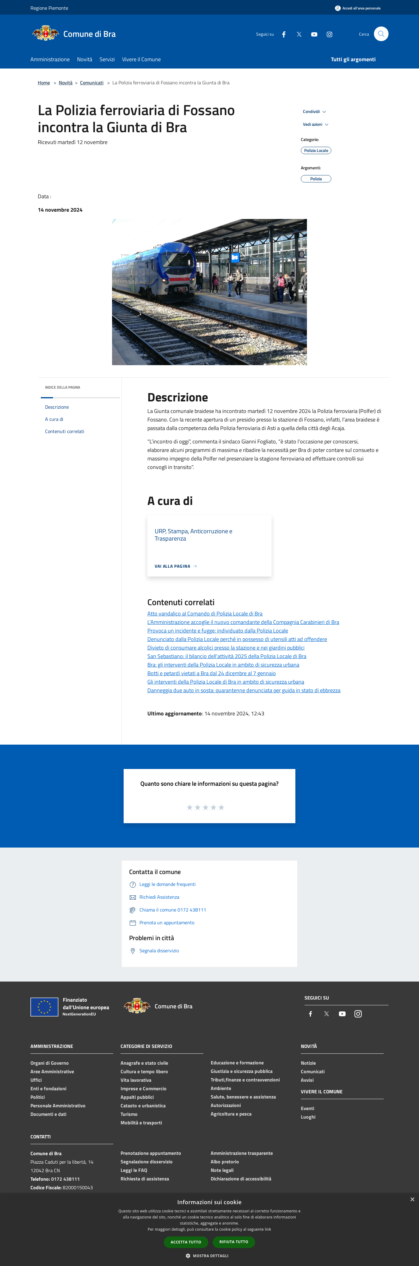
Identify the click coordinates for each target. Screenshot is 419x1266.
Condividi (315, 111)
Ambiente (221, 1088)
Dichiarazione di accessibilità (241, 1178)
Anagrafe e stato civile (144, 1063)
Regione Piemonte (49, 8)
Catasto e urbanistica (143, 1105)
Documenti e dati (48, 1114)
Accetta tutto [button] (186, 1242)
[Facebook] (281, 34)
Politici (37, 1097)
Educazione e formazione (237, 1062)
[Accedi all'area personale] (358, 8)
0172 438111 (65, 1179)
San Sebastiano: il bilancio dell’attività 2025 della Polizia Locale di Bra (226, 656)
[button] (209, 1256)
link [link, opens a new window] (268, 1229)
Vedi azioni (316, 124)
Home (44, 82)
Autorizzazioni (226, 1105)
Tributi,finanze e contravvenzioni (245, 1079)
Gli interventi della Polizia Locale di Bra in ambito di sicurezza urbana (225, 682)
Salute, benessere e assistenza (243, 1096)
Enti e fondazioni (48, 1088)
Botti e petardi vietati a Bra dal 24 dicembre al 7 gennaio (211, 673)
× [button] (412, 1199)
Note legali (222, 1170)
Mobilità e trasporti (141, 1122)
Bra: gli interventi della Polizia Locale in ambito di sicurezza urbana (223, 665)
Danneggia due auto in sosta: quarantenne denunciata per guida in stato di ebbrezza (243, 690)
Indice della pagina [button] (62, 387)
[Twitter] (296, 34)
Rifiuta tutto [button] (234, 1241)
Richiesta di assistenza (145, 1178)
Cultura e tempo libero (144, 1071)
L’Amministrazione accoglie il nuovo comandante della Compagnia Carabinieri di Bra (243, 622)
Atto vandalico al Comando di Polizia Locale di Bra (204, 613)
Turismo (129, 1114)
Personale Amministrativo (58, 1105)
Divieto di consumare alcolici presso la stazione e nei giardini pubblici (226, 648)
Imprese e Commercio (144, 1088)
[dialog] (209, 1229)
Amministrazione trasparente (242, 1153)
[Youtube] (312, 34)
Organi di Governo (49, 1063)
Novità (65, 82)
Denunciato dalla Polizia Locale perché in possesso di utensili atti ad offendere (237, 639)
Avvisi (307, 1080)
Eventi (307, 1108)
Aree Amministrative (52, 1071)
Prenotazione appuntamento (151, 1153)
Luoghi (308, 1116)
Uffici (36, 1080)
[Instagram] (327, 34)
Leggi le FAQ (134, 1170)
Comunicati (92, 82)
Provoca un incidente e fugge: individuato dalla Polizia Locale (217, 630)
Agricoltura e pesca (231, 1113)
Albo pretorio (225, 1161)
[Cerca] (381, 33)
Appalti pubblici (137, 1097)
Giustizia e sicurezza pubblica (242, 1071)
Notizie (308, 1063)
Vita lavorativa (136, 1080)
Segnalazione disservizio (147, 1161)
